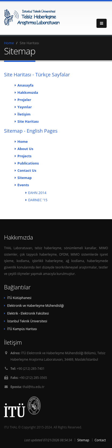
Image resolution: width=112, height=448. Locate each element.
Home (9, 42)
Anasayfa (25, 85)
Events (23, 184)
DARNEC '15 (37, 199)
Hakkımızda (27, 92)
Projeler (24, 99)
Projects (24, 156)
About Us (25, 148)
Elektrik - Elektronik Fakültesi (28, 313)
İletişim (24, 114)
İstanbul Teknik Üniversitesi (27, 321)
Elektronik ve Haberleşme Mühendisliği (35, 305)
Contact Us (26, 170)
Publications (28, 163)
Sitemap (24, 177)
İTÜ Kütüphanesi (19, 298)
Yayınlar (24, 106)
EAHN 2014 (37, 192)
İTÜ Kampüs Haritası (22, 329)
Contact (100, 440)
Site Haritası (28, 121)
